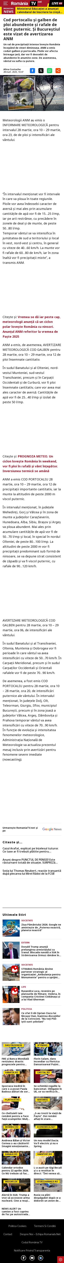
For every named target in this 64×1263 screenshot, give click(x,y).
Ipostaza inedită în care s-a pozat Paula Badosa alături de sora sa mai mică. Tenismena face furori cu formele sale (15, 1089)
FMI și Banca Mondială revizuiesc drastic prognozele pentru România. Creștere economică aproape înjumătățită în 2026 (15, 1061)
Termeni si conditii (45, 1225)
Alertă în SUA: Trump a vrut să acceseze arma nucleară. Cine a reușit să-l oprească (16, 1198)
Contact (7, 1234)
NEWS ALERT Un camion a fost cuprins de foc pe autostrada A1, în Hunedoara (15, 1211)
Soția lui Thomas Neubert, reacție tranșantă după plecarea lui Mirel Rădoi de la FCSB (32, 872)
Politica (26, 1009)
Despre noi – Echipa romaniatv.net (40, 1234)
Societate (27, 920)
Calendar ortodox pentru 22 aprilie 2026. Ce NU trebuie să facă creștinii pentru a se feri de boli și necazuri (15, 1170)
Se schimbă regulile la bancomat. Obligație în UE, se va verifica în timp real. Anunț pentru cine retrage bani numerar (48, 1089)
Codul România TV (32, 1242)
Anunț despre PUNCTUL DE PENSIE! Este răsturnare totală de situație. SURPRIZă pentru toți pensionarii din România (29, 861)
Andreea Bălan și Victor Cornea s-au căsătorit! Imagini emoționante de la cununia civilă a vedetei (16, 1143)
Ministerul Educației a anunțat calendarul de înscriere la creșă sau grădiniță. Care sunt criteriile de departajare (38, 10)
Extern (25, 942)
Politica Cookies (17, 1225)
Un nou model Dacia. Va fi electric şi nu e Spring (46, 1143)
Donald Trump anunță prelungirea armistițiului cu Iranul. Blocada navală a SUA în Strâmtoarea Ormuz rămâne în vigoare (40, 951)
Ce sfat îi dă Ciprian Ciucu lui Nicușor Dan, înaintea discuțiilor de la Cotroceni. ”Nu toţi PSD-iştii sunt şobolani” (40, 1017)
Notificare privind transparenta (32, 1250)
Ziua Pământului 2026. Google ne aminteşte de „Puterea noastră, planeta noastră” (41, 927)
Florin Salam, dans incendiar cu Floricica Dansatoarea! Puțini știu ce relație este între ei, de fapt (47, 1061)
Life (23, 986)
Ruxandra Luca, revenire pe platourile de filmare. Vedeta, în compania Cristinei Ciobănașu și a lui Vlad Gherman (40, 995)
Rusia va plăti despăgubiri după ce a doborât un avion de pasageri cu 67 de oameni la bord (47, 1198)
